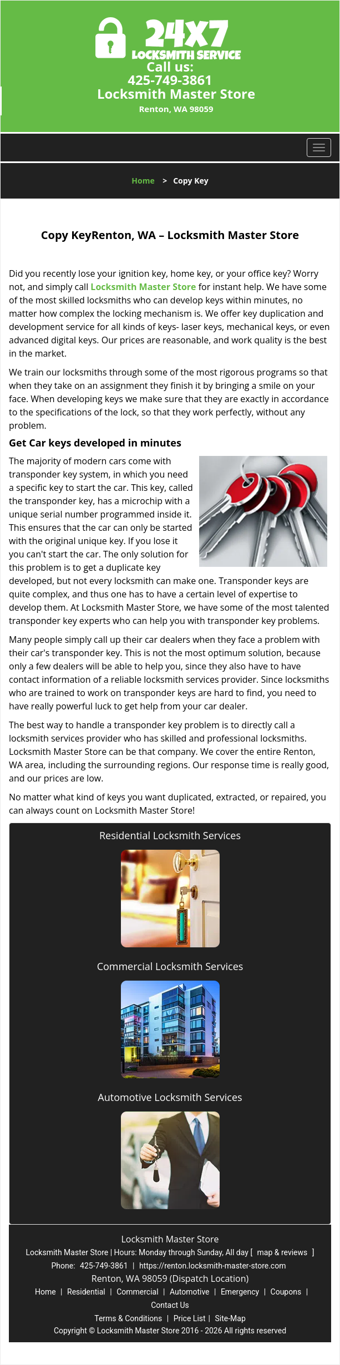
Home (142, 180)
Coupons (286, 1291)
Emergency (240, 1291)
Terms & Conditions (128, 1318)
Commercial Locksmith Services (170, 966)
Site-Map (230, 1318)
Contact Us (170, 1305)
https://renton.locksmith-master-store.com (212, 1265)
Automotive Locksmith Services (170, 1097)
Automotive (190, 1291)
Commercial (137, 1291)
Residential (86, 1291)
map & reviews (283, 1252)
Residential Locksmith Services (170, 835)
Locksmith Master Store (143, 287)
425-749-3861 (170, 79)
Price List (190, 1318)
